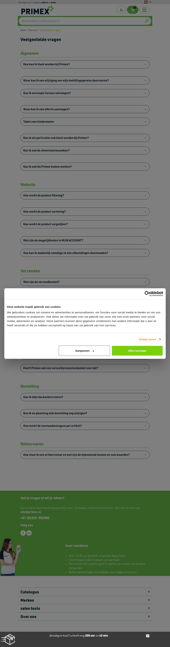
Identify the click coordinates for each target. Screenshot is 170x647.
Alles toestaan (137, 350)
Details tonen (147, 339)
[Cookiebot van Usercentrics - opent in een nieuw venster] (147, 293)
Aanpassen (84, 350)
